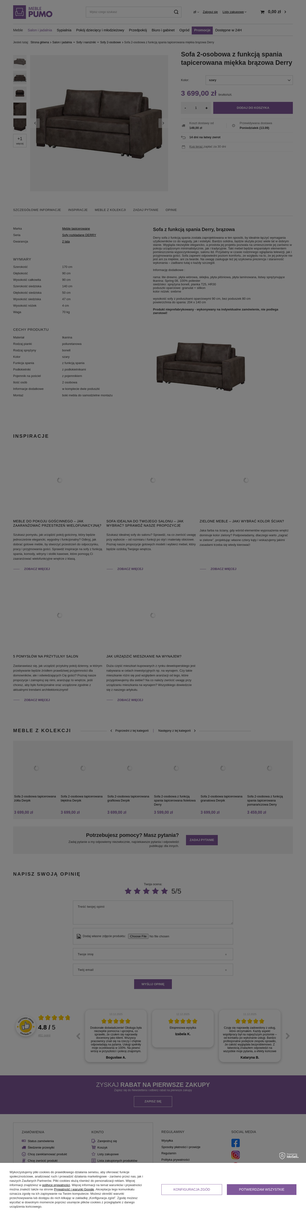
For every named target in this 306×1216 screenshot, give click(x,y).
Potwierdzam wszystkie (261, 1189)
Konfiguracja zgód (191, 1189)
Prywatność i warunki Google (74, 1189)
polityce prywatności (56, 1185)
